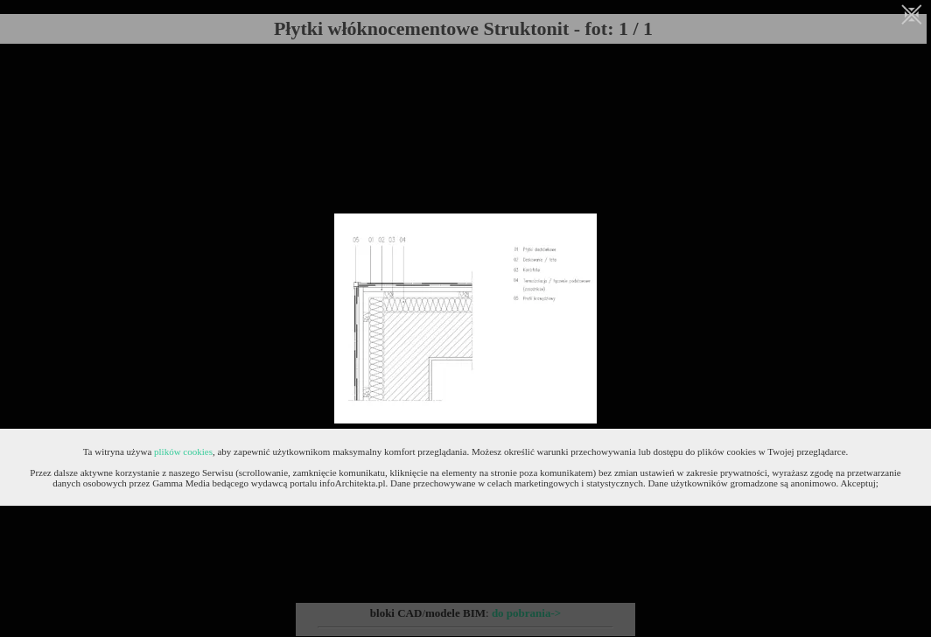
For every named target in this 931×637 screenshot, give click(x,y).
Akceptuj (857, 483)
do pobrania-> (526, 613)
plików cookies (183, 451)
